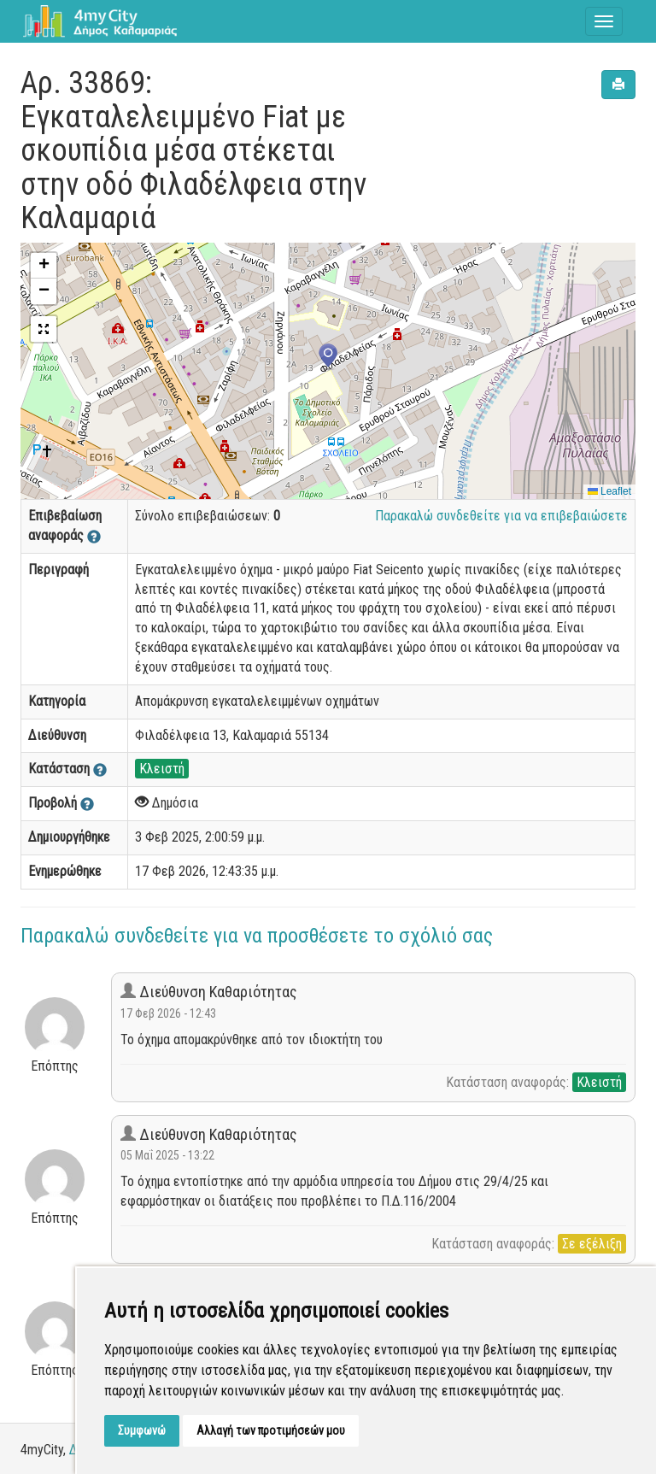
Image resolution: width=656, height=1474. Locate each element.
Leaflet (609, 491)
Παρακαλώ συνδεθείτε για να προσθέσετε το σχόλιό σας (256, 936)
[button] (328, 357)
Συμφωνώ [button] (142, 1430)
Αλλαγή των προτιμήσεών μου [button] (270, 1430)
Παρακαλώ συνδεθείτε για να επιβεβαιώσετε (501, 516)
